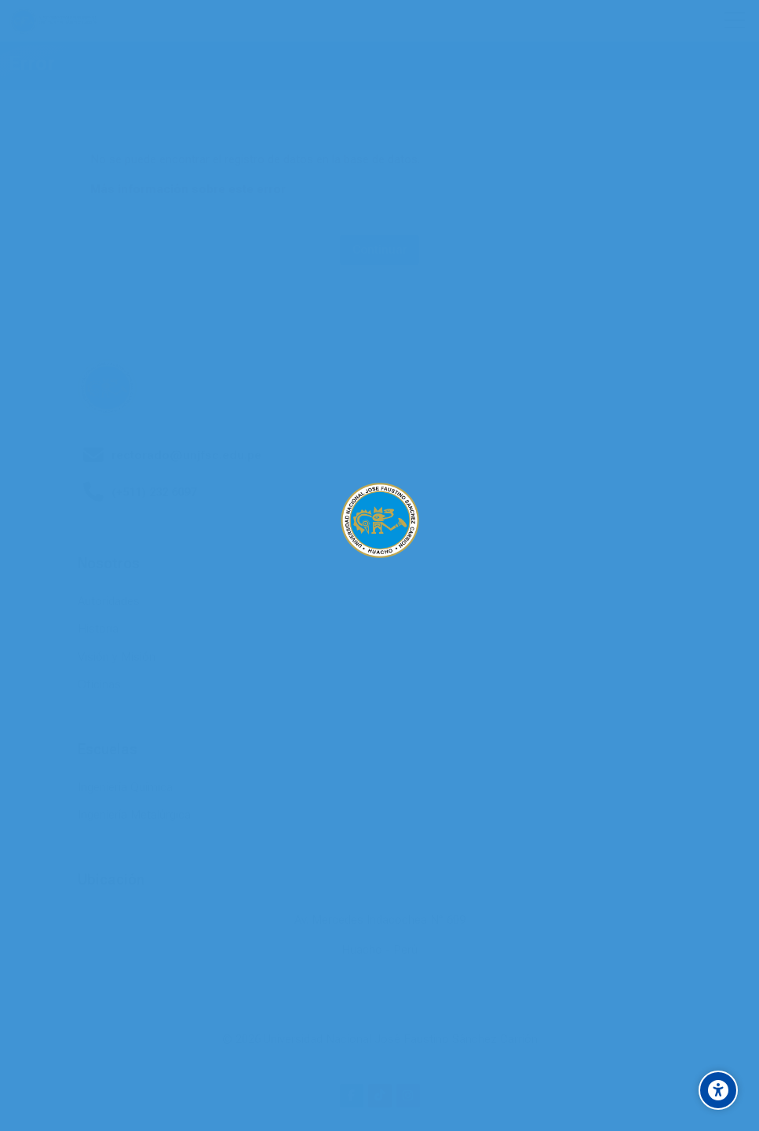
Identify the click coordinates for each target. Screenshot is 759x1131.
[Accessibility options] (718, 1090)
